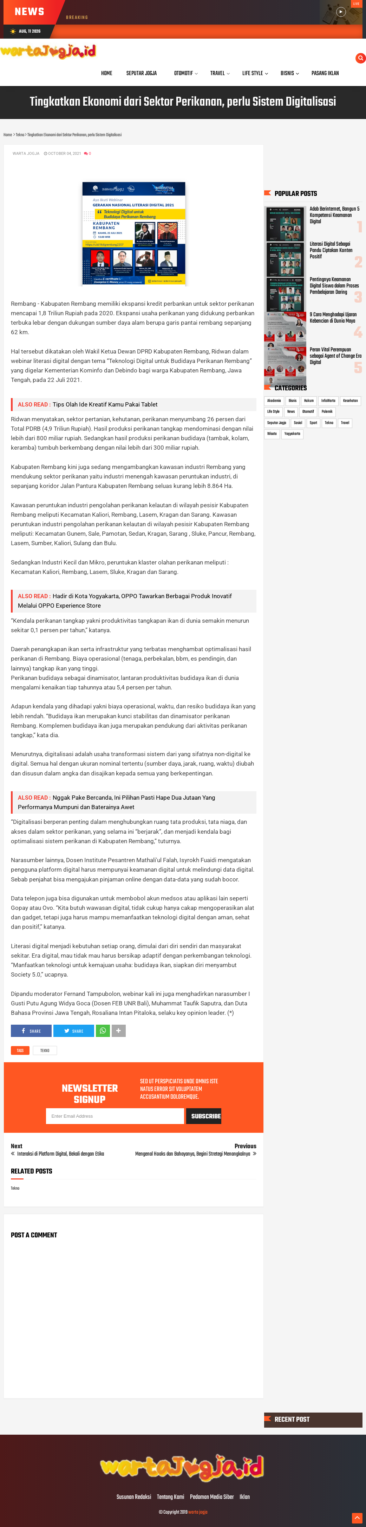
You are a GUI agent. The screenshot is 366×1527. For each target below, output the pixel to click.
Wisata (272, 434)
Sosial (298, 423)
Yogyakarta (292, 434)
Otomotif (308, 412)
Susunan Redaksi (134, 1497)
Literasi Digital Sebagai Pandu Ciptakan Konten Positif (331, 251)
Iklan (245, 1497)
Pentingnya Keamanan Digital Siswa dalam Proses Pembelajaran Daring (334, 286)
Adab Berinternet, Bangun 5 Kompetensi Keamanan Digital (334, 216)
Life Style (273, 412)
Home (106, 73)
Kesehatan (350, 401)
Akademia (274, 401)
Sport (313, 423)
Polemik (327, 412)
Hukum (309, 401)
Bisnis (292, 401)
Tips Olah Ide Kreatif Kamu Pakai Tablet (105, 404)
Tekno (45, 1051)
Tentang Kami (170, 1497)
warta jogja (198, 1512)
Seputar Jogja (276, 423)
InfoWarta (328, 401)
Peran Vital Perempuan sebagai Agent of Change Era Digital (335, 356)
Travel (345, 423)
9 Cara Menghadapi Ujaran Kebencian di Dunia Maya (333, 318)
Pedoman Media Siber (212, 1497)
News (291, 412)
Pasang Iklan (325, 73)
